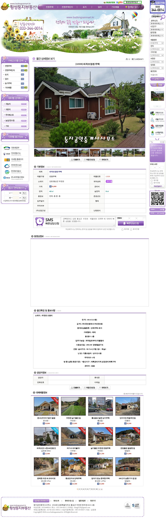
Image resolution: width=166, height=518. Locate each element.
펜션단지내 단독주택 (73, 478)
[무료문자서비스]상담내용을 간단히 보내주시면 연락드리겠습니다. (156, 152)
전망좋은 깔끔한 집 (127, 448)
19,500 (127, 423)
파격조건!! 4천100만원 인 (46, 448)
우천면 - (73, 421)
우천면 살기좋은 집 (73, 418)
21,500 (100, 454)
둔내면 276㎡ (46, 481)
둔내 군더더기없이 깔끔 (46, 418)
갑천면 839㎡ (46, 451)
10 (96, 489)
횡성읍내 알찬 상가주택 (100, 418)
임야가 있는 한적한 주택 (100, 478)
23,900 (46, 454)
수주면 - (73, 451)
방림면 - (128, 451)
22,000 (73, 423)
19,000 (127, 484)
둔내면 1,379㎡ (100, 481)
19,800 (46, 423)
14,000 (73, 454)
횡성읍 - (100, 421)
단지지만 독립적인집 (128, 418)
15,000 (127, 454)
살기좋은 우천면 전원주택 (100, 448)
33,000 (100, 423)
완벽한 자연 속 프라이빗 (46, 478)
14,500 (73, 484)
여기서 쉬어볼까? (73, 448)
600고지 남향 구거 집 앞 (128, 478)
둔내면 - (46, 421)
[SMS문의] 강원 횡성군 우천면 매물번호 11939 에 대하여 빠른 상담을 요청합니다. (89, 221)
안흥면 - (128, 421)
